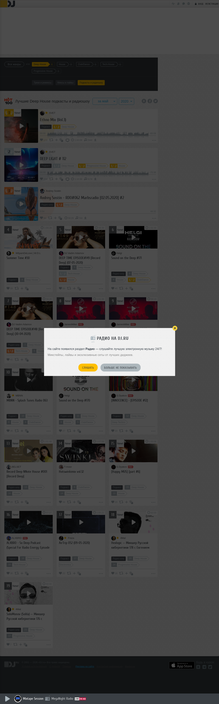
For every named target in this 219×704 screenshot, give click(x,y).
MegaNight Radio (62, 698)
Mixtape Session (33, 698)
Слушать (88, 367)
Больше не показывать (120, 367)
